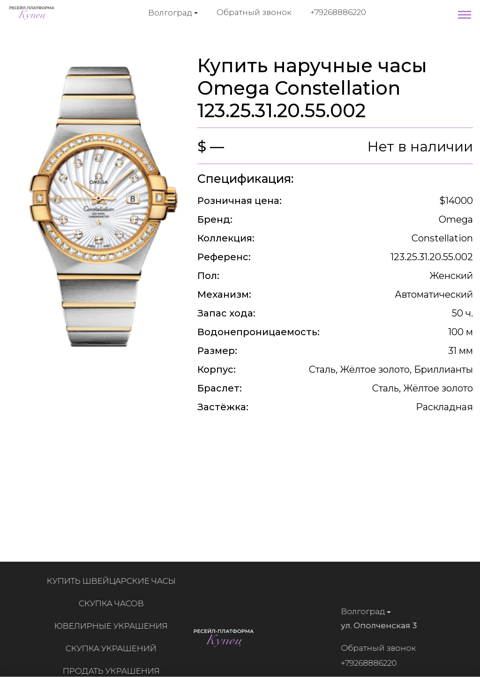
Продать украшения (114, 671)
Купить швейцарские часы (114, 581)
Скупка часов (114, 603)
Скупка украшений (113, 648)
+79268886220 (338, 12)
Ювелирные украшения (114, 626)
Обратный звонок (254, 12)
